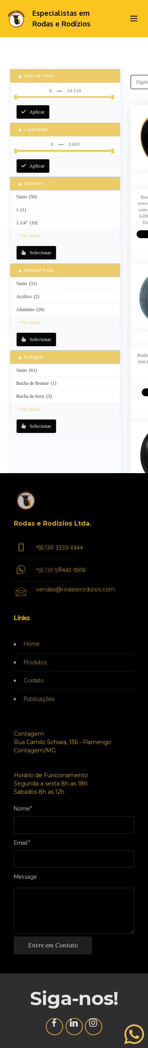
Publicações (39, 704)
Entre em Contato (53, 951)
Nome (22, 811)
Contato (34, 686)
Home (31, 650)
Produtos (35, 668)
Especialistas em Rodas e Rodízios (61, 18)
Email (21, 845)
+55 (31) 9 (47, 577)
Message (25, 879)
